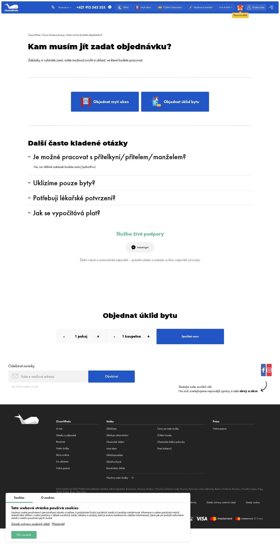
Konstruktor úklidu (115, 477)
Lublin (204, 498)
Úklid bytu (111, 438)
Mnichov (240, 498)
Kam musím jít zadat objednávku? (86, 35)
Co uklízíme (62, 471)
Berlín (221, 498)
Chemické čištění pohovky (171, 451)
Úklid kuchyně (113, 471)
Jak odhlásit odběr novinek (25, 395)
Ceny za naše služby (168, 438)
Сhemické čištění (115, 451)
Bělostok (212, 498)
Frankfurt (251, 498)
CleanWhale (34, 35)
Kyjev (259, 498)
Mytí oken (111, 458)
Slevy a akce (62, 464)
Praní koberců (164, 458)
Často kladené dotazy (55, 35)
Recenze (60, 451)
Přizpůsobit (58, 523)
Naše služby (62, 458)
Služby (110, 430)
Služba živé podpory (140, 239)
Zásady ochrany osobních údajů (30, 523)
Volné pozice (63, 477)
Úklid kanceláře (114, 464)
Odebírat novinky (21, 373)
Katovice (195, 498)
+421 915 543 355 (88, 7)
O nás (59, 438)
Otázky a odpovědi (66, 444)
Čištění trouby (164, 444)
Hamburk (230, 498)
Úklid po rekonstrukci (117, 444)
